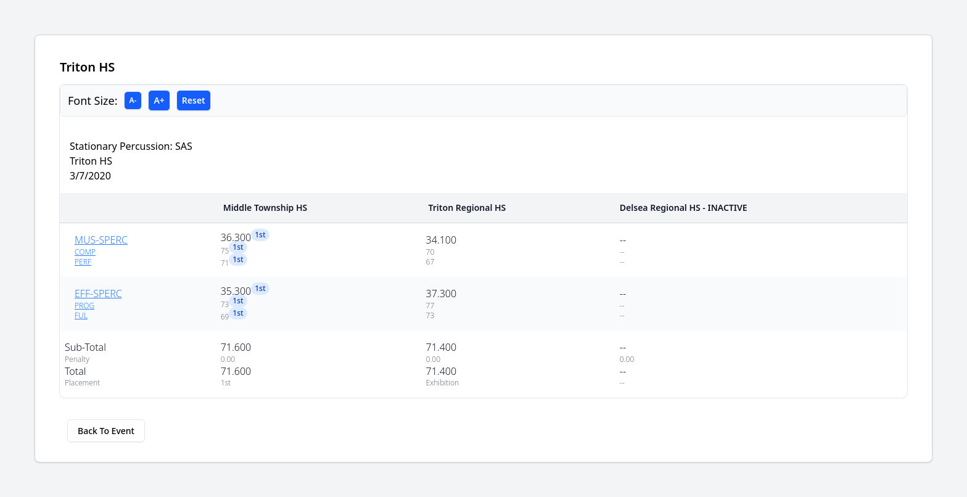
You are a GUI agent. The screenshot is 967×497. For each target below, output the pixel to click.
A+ (159, 100)
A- (133, 100)
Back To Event (106, 431)
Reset (193, 100)
